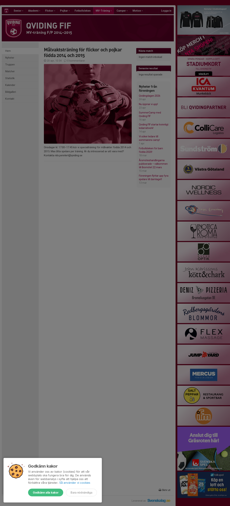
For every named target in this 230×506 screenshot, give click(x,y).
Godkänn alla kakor (45, 492)
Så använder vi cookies (74, 482)
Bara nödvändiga (81, 492)
